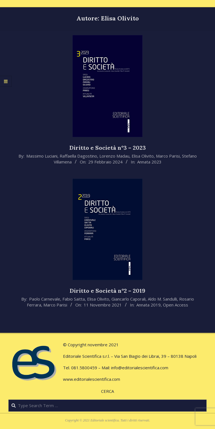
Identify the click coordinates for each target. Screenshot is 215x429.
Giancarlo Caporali (128, 299)
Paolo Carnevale (44, 299)
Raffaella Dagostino (78, 156)
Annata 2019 (148, 305)
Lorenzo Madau (114, 156)
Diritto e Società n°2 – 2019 (107, 290)
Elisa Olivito (143, 156)
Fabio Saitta (73, 299)
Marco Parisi (168, 156)
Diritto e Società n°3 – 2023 (107, 147)
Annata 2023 (149, 162)
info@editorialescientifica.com (139, 367)
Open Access (175, 305)
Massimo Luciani (41, 156)
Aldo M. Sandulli (162, 299)
